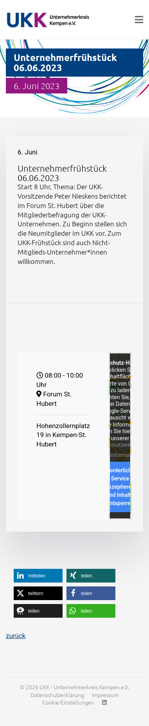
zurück (15, 636)
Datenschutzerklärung (119, 445)
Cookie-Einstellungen (68, 702)
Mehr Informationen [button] (120, 455)
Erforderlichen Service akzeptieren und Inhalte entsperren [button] (119, 487)
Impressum (105, 695)
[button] (38, 576)
